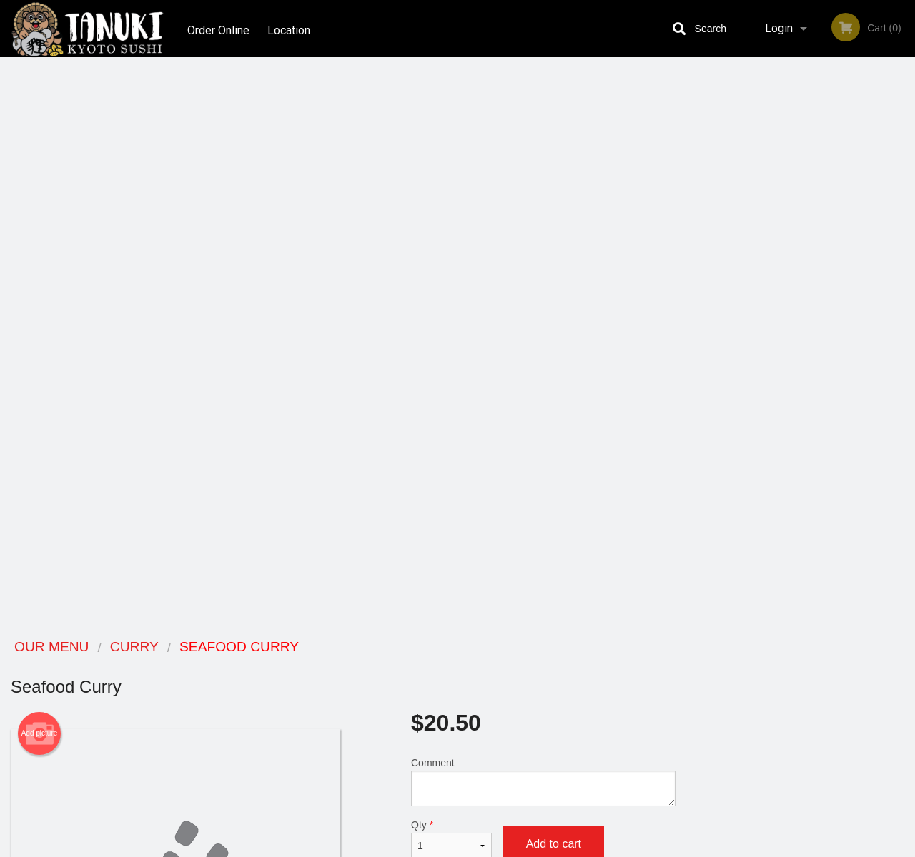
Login (779, 28)
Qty (451, 271)
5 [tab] (833, 401)
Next (904, 308)
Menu (420, 666)
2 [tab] (768, 401)
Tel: (684, 701)
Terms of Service (481, 847)
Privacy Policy (556, 701)
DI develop (479, 808)
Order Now (800, 89)
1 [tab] (747, 401)
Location (291, 28)
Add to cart (553, 275)
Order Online (218, 28)
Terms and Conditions (572, 683)
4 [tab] (811, 401)
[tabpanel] (800, 308)
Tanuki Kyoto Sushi (173, 647)
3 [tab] (790, 401)
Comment (543, 213)
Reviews (545, 666)
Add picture (39, 165)
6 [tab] (854, 401)
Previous (697, 308)
